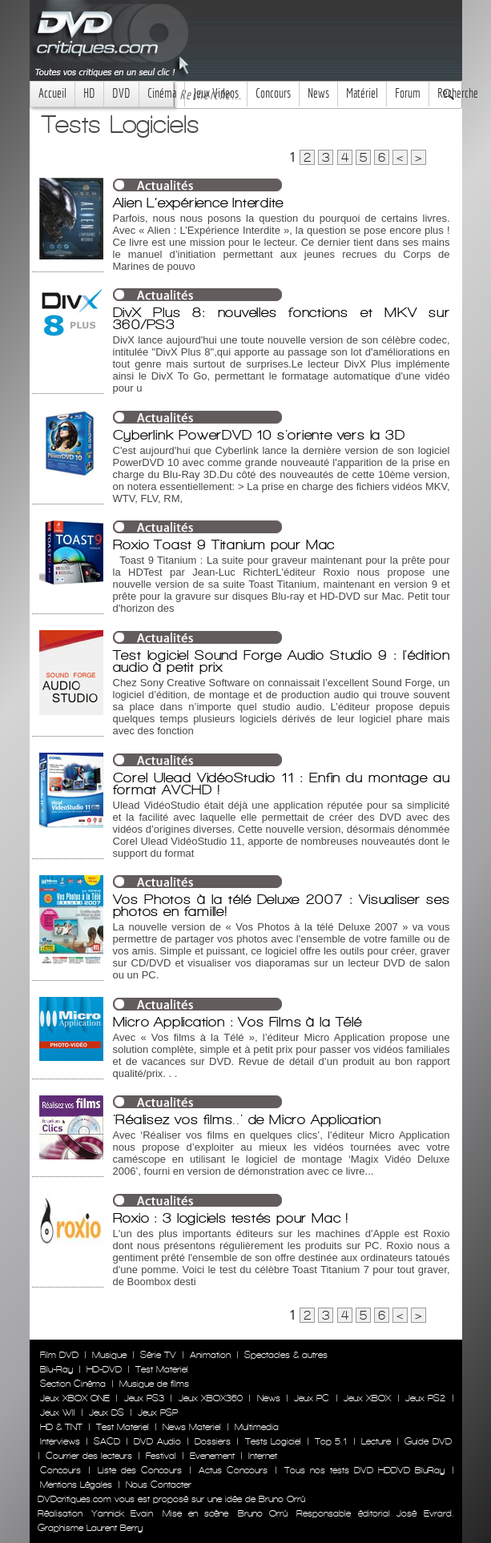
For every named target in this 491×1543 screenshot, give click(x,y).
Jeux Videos (216, 93)
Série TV (158, 1355)
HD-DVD (104, 1369)
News (318, 93)
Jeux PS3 (144, 1398)
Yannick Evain (122, 1513)
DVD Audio (157, 1441)
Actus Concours (233, 1470)
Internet (262, 1456)
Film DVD (59, 1355)
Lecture (376, 1441)
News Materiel (192, 1427)
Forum (408, 93)
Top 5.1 (331, 1441)
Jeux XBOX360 (211, 1398)
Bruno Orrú (263, 1513)
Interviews (60, 1441)
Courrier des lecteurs (89, 1456)
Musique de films (154, 1383)
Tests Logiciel (273, 1441)
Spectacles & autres (286, 1355)
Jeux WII (57, 1412)
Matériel (362, 93)
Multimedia (257, 1427)
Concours (273, 93)
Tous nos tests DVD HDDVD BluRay (364, 1470)
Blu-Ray (56, 1369)
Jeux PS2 (425, 1398)
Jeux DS (106, 1412)
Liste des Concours (140, 1470)
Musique (109, 1355)
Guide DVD (427, 1441)
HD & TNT (61, 1427)
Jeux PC (311, 1398)
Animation (210, 1355)
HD (89, 93)
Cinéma (161, 93)
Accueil (52, 93)
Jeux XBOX (367, 1398)
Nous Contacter (157, 1484)
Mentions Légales (76, 1484)
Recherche (457, 93)
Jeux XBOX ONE (75, 1398)
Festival (161, 1456)
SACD (107, 1441)
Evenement (212, 1456)
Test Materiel (161, 1369)
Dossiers (213, 1441)
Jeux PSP (158, 1412)
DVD (121, 93)
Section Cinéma (73, 1383)
